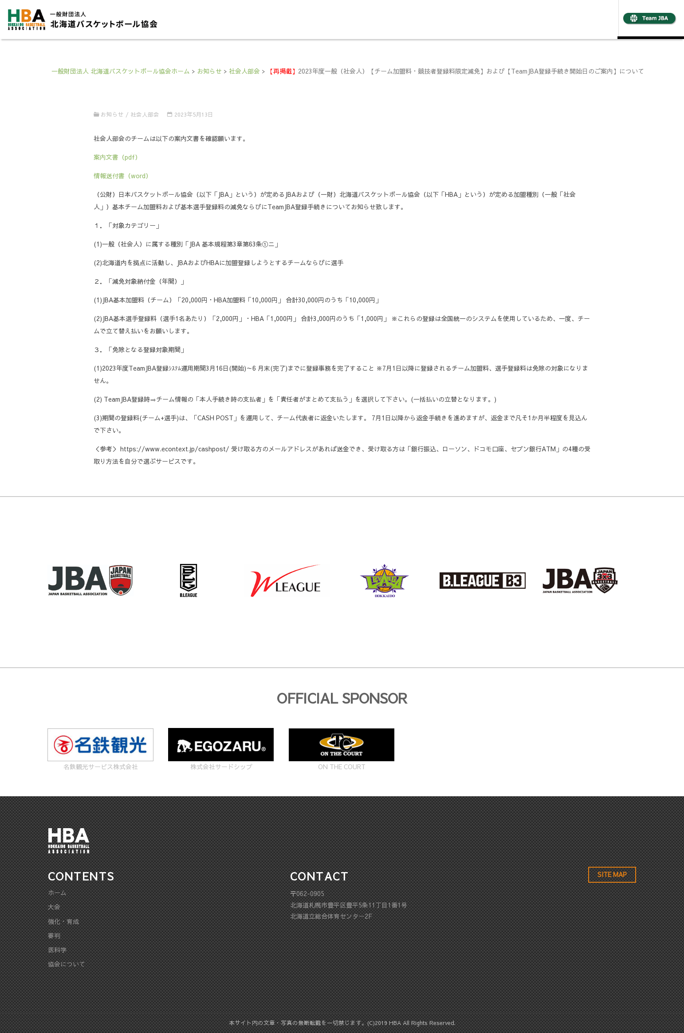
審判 (54, 935)
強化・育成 (63, 921)
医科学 (57, 949)
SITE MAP (612, 874)
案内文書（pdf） (117, 157)
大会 (54, 906)
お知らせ (112, 114)
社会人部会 (144, 114)
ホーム (57, 892)
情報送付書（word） (123, 175)
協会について (66, 963)
